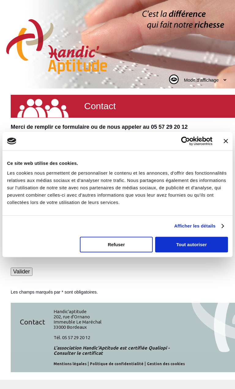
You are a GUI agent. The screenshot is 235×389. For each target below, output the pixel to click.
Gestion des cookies (166, 364)
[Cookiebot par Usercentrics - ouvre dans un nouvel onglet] (185, 141)
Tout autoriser (191, 244)
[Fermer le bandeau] (226, 141)
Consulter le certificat (78, 353)
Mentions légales (70, 364)
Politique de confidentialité (117, 364)
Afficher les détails (194, 225)
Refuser (116, 244)
